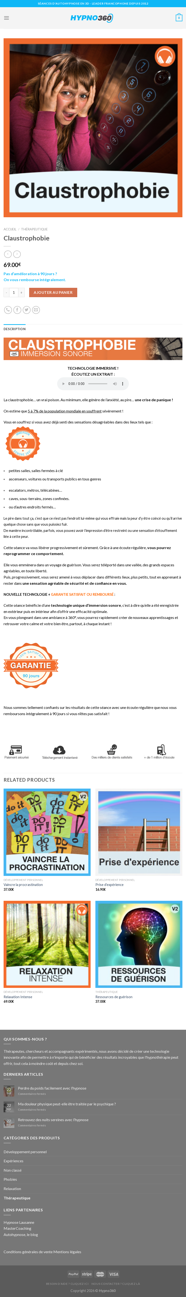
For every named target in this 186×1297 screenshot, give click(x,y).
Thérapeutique (34, 229)
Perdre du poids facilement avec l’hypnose (52, 1088)
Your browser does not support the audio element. (93, 383)
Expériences (13, 1160)
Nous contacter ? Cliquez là (116, 1284)
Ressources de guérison (113, 997)
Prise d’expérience (109, 885)
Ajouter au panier (53, 292)
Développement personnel (25, 1151)
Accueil (10, 229)
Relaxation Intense (18, 997)
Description (15, 329)
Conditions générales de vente (28, 1251)
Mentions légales (67, 1251)
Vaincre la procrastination (23, 885)
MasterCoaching (17, 1228)
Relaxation (12, 1188)
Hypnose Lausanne (19, 1222)
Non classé (13, 1170)
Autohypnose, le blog (21, 1234)
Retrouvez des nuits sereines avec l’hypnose (53, 1119)
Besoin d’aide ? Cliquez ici (67, 1284)
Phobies (10, 1179)
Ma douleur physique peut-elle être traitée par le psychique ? (67, 1104)
